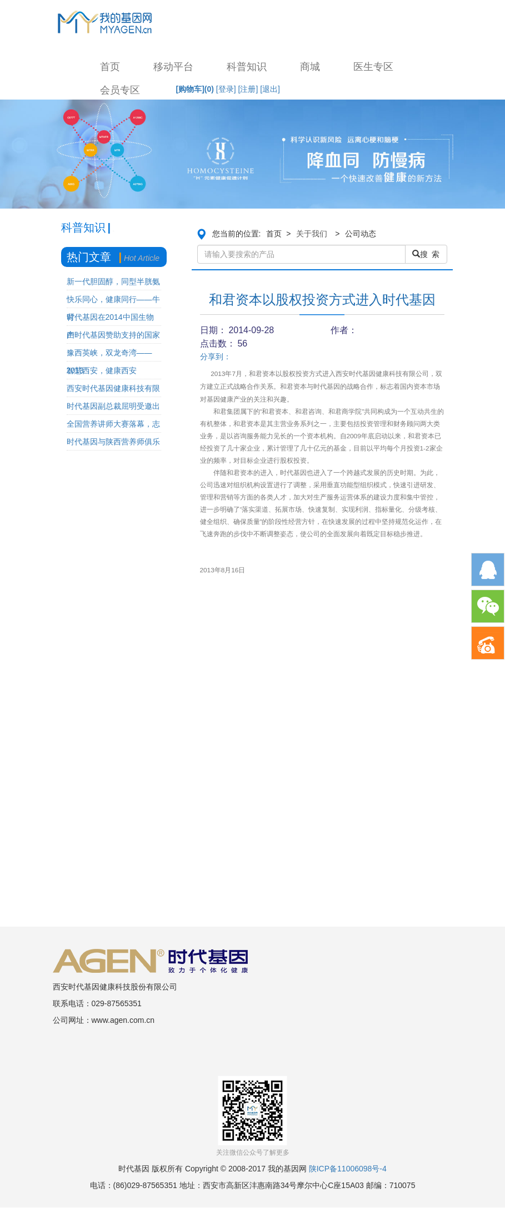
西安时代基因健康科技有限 (113, 388)
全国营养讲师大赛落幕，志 (113, 423)
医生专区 (373, 66)
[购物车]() (195, 89)
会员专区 (120, 90)
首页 (110, 66)
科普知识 (247, 66)
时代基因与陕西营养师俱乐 (113, 441)
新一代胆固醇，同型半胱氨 (113, 281)
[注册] (248, 89)
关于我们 (311, 233)
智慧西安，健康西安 (102, 370)
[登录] (226, 89)
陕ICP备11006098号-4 (348, 1168)
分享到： (215, 356)
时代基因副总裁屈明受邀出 (113, 406)
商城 (310, 66)
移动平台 (173, 66)
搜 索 (426, 254)
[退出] (270, 89)
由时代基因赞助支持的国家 (113, 334)
